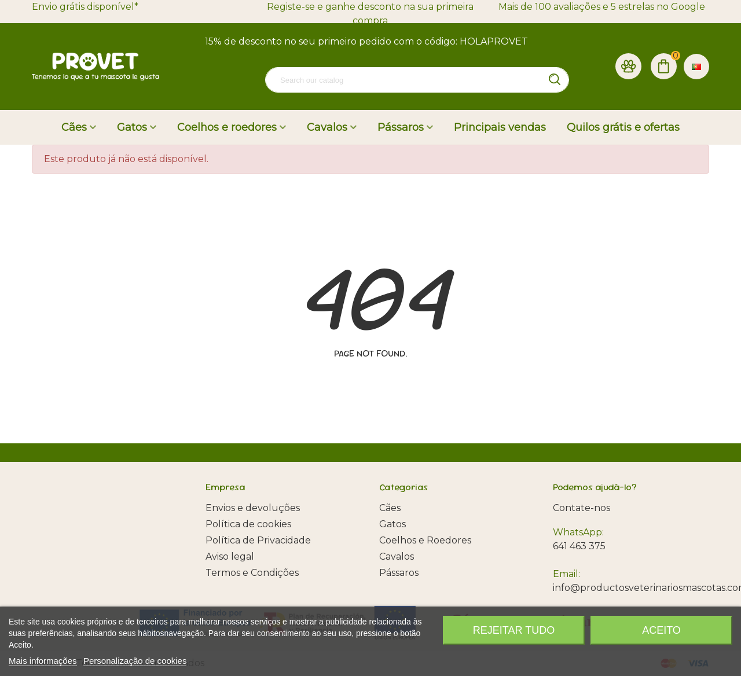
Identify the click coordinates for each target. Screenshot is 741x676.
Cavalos (327, 127)
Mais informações (43, 661)
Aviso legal (230, 556)
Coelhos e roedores (227, 127)
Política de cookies (248, 524)
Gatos (132, 127)
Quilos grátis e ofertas (623, 127)
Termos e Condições (252, 572)
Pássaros (400, 127)
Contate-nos (581, 507)
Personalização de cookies (134, 661)
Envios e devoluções (253, 507)
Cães (74, 127)
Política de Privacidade (258, 540)
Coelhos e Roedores (425, 540)
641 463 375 (579, 546)
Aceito (661, 630)
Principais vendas (500, 127)
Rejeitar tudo (514, 630)
